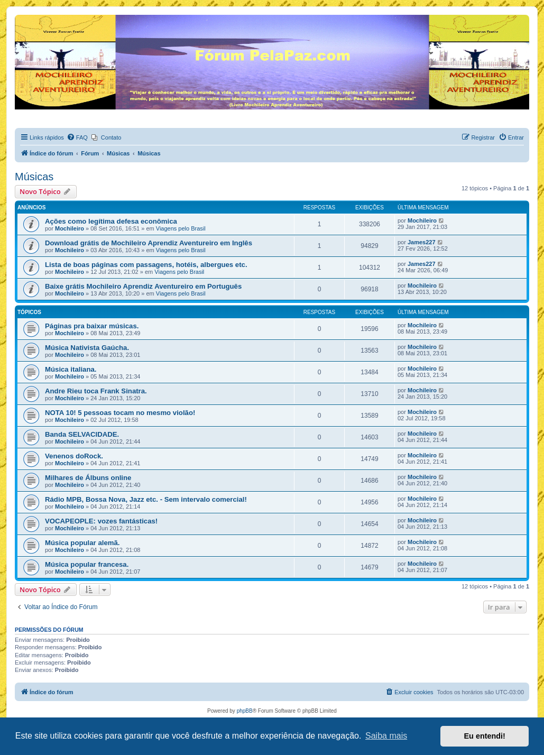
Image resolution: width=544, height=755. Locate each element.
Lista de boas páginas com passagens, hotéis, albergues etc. (146, 265)
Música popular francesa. (86, 564)
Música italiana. (70, 369)
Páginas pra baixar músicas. (92, 326)
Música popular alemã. (82, 543)
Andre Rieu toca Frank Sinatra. (96, 391)
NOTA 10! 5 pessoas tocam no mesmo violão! (120, 413)
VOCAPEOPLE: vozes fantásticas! (101, 521)
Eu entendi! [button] (484, 736)
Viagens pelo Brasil (181, 228)
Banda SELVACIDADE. (82, 434)
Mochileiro (69, 228)
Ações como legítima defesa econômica (111, 221)
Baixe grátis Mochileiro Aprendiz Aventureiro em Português (143, 286)
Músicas (34, 176)
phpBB (245, 711)
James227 (422, 242)
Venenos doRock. (74, 456)
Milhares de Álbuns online (88, 478)
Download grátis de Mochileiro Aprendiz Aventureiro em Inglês (148, 243)
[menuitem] (77, 137)
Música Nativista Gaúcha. (87, 348)
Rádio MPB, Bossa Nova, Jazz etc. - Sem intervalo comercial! (146, 499)
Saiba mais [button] (386, 735)
